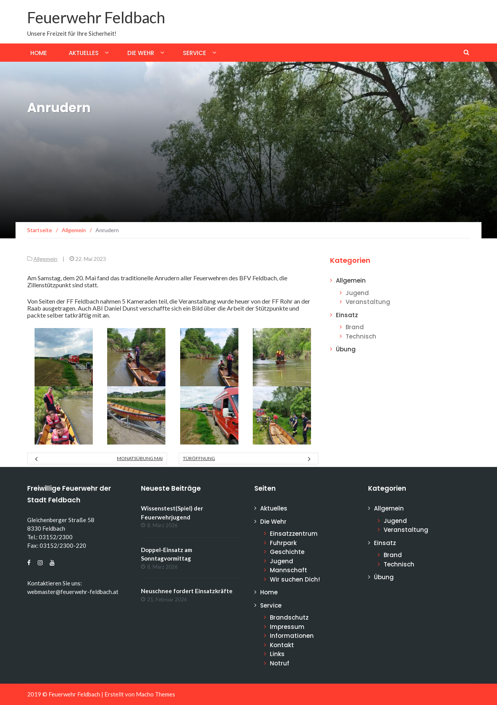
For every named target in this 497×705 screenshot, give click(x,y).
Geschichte (287, 552)
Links (277, 654)
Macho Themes (155, 694)
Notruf (279, 663)
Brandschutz (289, 617)
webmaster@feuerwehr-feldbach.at (72, 591)
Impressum (287, 627)
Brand (355, 327)
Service (194, 53)
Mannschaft (288, 570)
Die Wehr (140, 53)
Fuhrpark (283, 543)
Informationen (292, 636)
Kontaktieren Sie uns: (54, 583)
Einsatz (347, 315)
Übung (346, 349)
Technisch (361, 336)
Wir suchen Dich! (295, 579)
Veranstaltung (368, 302)
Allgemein (45, 258)
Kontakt (282, 645)
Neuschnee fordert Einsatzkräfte (187, 590)
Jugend (357, 293)
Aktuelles (84, 53)
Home (38, 53)
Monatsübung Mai (140, 458)
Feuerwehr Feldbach (96, 17)
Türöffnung (199, 458)
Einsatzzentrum (294, 534)
